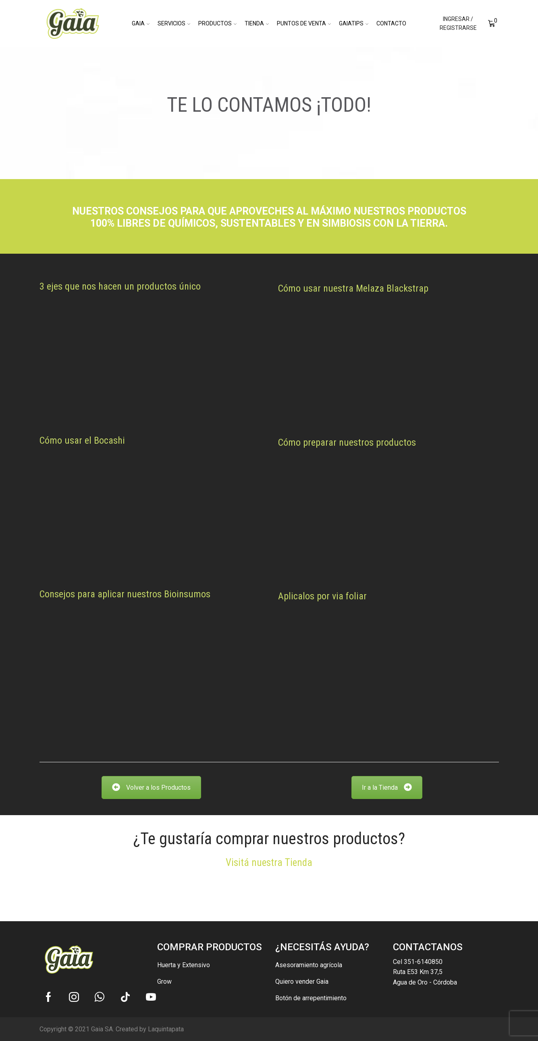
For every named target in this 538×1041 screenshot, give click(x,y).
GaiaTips (353, 23)
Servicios (174, 23)
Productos (217, 23)
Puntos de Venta (304, 23)
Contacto (391, 23)
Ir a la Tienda (387, 787)
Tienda (257, 23)
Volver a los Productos (151, 787)
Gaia (141, 23)
